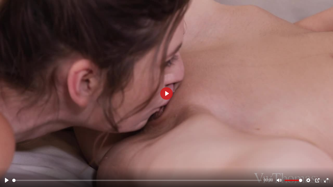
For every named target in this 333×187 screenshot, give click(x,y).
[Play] (7, 180)
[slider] (137, 180)
